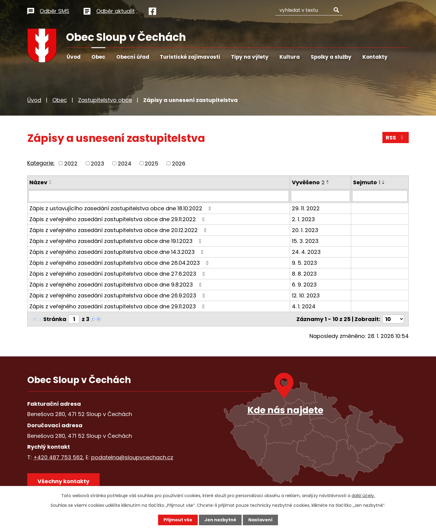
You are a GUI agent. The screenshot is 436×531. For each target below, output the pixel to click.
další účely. (363, 496)
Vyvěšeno (308, 182)
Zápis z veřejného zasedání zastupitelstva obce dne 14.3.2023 (117, 252)
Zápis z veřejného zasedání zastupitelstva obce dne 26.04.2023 (120, 263)
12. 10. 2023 (306, 295)
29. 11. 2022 (306, 208)
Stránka (54, 319)
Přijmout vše (178, 520)
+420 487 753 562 (58, 457)
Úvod (74, 57)
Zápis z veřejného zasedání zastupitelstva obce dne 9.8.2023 (116, 284)
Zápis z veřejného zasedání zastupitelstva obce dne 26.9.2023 (118, 295)
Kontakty (375, 57)
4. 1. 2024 (303, 306)
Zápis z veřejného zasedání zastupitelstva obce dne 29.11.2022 (118, 219)
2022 (71, 163)
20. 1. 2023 (305, 230)
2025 (151, 163)
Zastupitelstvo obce (105, 100)
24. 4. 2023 (306, 252)
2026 (178, 163)
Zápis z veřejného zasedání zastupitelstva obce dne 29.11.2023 (118, 306)
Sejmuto (366, 182)
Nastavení (260, 520)
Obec (98, 57)
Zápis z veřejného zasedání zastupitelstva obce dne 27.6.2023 (118, 273)
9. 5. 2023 (304, 263)
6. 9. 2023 (304, 284)
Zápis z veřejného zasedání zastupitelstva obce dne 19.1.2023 (116, 241)
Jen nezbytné (220, 520)
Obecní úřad (132, 57)
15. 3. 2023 (305, 241)
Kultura (289, 57)
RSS (396, 137)
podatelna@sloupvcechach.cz (132, 457)
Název (38, 182)
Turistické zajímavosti (190, 57)
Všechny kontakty (63, 481)
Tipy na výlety (250, 57)
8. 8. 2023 (304, 273)
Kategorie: (40, 163)
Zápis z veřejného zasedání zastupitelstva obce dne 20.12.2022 (119, 230)
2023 (97, 163)
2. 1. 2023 (303, 219)
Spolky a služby (331, 57)
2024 (124, 163)
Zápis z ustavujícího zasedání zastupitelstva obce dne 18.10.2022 (121, 208)
